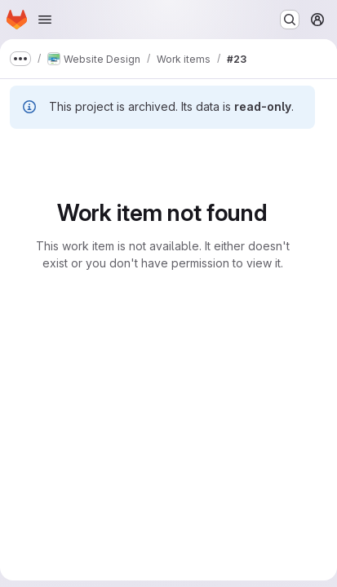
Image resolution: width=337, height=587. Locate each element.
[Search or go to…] (289, 19)
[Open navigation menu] (45, 20)
